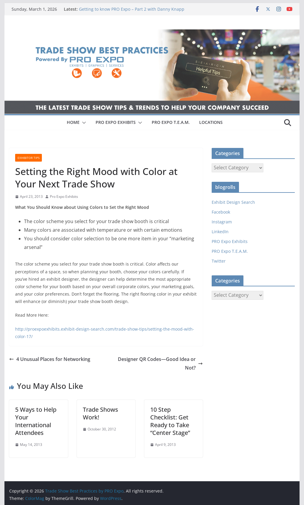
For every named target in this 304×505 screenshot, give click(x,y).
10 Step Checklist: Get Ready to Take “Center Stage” (170, 421)
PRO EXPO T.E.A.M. (171, 122)
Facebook (221, 212)
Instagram (222, 222)
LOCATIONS (211, 122)
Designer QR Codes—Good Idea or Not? (160, 363)
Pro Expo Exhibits (64, 196)
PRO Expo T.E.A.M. (230, 251)
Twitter (219, 261)
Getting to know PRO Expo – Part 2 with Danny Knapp (131, 9)
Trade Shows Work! (100, 413)
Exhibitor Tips (28, 158)
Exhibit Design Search (233, 202)
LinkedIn (220, 231)
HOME (73, 122)
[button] (83, 122)
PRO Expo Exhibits (230, 241)
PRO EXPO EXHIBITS (116, 122)
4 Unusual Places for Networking (49, 359)
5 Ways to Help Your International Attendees (35, 421)
